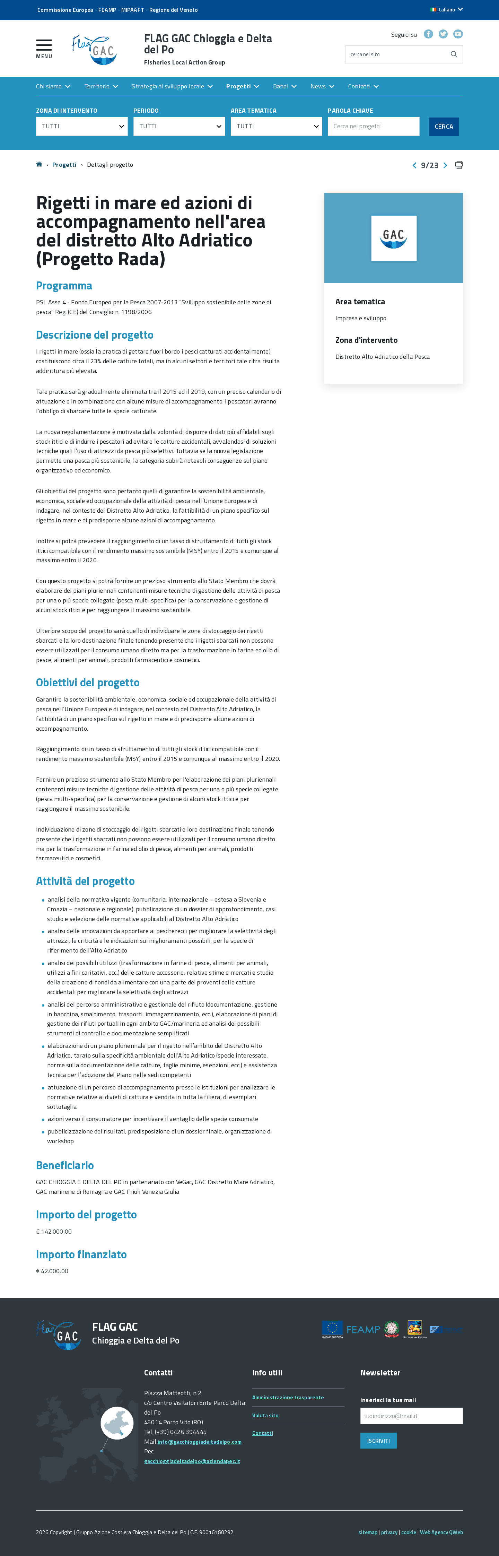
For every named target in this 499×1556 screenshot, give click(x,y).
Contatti (359, 86)
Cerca (444, 126)
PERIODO (146, 111)
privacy (389, 1532)
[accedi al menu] (44, 48)
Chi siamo (49, 86)
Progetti (238, 86)
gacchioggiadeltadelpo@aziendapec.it (192, 1461)
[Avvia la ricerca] (454, 54)
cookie (408, 1532)
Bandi (280, 86)
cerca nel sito (365, 54)
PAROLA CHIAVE (350, 111)
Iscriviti (378, 1440)
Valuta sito (265, 1415)
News (318, 86)
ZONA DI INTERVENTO (66, 111)
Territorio (97, 86)
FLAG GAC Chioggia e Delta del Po (208, 49)
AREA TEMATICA (254, 111)
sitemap (367, 1532)
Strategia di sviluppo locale (168, 86)
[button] (446, 9)
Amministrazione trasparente (288, 1397)
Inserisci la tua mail (388, 1400)
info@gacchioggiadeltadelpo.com (200, 1442)
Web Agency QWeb (441, 1532)
